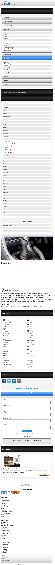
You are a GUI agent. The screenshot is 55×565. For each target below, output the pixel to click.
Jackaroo (5, 172)
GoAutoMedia (4, 544)
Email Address (7, 418)
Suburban (5, 195)
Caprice (5, 121)
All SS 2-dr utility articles (9, 231)
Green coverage (5, 530)
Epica (4, 160)
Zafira (4, 215)
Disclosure (3, 559)
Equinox (5, 163)
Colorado (5, 130)
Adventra (5, 107)
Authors (3, 554)
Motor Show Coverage (6, 511)
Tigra (4, 198)
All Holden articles (7, 225)
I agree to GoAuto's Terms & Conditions (27, 434)
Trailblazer (5, 200)
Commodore (6, 136)
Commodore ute (7, 139)
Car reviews (4, 502)
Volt (4, 212)
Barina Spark (6, 116)
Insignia (5, 169)
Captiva (5, 124)
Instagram (34, 389)
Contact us (3, 555)
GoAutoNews (4, 547)
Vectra (4, 206)
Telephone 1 (7, 405)
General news (4, 533)
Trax (4, 203)
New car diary (4, 528)
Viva (4, 209)
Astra (4, 110)
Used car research (5, 532)
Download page (44, 475)
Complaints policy (5, 560)
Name (5, 399)
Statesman (5, 192)
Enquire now (27, 431)
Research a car (4, 522)
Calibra (5, 119)
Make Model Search (6, 510)
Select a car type (5, 524)
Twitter (26, 389)
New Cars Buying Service (5, 514)
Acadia (5, 104)
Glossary (3, 538)
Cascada (5, 127)
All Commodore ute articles (9, 228)
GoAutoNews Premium (7, 546)
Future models (4, 507)
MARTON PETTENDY (12, 290)
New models (4, 505)
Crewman (5, 155)
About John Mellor (6, 557)
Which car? (4, 527)
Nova (4, 180)
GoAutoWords (4, 552)
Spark (4, 189)
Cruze (4, 158)
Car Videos (4, 503)
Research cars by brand (7, 525)
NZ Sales (3, 536)
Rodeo (4, 186)
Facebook (19, 389)
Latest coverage (5, 500)
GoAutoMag (4, 549)
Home (2, 499)
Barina (5, 113)
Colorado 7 (5, 133)
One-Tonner (6, 183)
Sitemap (3, 516)
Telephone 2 (6, 412)
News (2, 508)
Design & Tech (4, 551)
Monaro (5, 178)
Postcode (6, 424)
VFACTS (3, 535)
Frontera (5, 166)
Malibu (5, 175)
